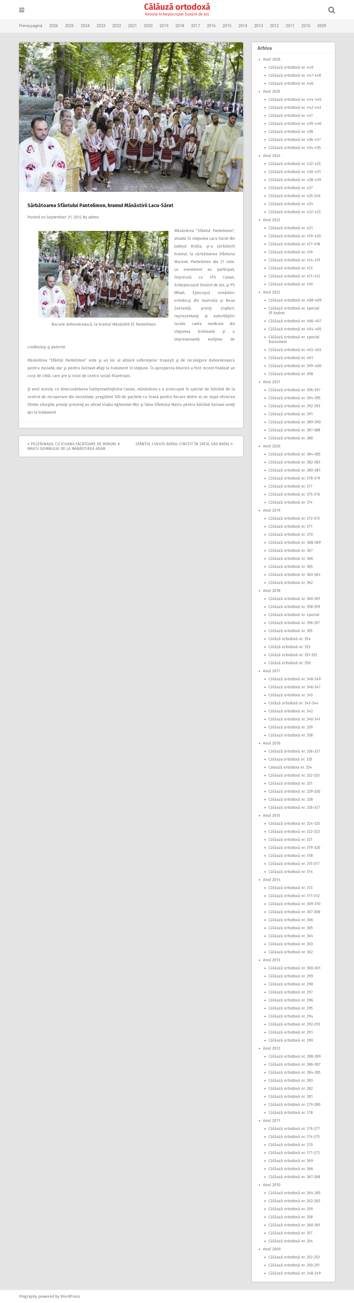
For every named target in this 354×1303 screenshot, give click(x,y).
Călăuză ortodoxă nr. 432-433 (295, 163)
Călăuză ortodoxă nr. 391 (291, 414)
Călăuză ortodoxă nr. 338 (291, 735)
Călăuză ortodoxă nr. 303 (291, 944)
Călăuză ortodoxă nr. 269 (291, 1160)
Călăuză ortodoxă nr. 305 (291, 928)
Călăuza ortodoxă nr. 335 (290, 759)
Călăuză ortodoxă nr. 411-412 (294, 276)
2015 (227, 26)
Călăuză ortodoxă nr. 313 (291, 887)
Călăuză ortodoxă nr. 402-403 (295, 349)
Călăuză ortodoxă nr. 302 (291, 952)
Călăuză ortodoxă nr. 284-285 (295, 1072)
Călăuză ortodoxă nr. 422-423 (295, 212)
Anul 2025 (271, 91)
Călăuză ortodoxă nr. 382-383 (294, 462)
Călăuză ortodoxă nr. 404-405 (295, 329)
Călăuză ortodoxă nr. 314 (291, 871)
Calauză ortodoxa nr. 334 (290, 767)
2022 (116, 26)
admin (93, 217)
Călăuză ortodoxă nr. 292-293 (294, 1024)
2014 (242, 26)
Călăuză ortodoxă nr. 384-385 (295, 454)
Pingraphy (28, 1296)
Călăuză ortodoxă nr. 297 (291, 992)
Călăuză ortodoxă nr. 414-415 (294, 260)
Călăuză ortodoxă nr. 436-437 (295, 139)
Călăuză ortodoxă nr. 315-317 (294, 863)
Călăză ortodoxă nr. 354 (290, 639)
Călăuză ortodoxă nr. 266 (291, 1168)
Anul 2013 (271, 960)
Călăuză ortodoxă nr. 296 (291, 1000)
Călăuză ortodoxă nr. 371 (291, 526)
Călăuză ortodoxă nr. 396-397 (295, 390)
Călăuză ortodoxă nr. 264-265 (295, 1193)
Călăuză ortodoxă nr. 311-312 (294, 895)
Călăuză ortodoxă (177, 7)
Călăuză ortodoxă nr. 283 (291, 1080)
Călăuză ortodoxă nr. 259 (291, 1209)
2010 (305, 26)
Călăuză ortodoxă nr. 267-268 (294, 1177)
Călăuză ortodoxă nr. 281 (291, 1096)
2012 (274, 26)
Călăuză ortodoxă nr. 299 (291, 976)
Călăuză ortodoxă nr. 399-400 (295, 366)
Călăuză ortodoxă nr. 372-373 (294, 518)
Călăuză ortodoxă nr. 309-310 (295, 904)
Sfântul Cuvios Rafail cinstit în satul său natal (184, 444)
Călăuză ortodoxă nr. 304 (291, 936)
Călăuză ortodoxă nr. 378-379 (294, 478)
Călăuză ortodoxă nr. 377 (291, 486)
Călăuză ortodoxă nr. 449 (291, 67)
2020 (148, 26)
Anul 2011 (271, 1120)
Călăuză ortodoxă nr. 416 (291, 252)
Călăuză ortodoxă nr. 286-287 (295, 1064)
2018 (179, 26)
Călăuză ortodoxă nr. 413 (291, 268)
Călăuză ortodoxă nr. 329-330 (294, 791)
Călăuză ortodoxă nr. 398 (291, 374)
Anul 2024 (271, 155)
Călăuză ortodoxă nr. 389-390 (295, 422)
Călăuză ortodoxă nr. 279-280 (295, 1104)
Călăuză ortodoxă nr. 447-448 (295, 75)
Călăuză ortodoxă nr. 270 (291, 1144)
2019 (164, 26)
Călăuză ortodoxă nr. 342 (291, 711)
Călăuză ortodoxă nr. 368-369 (295, 542)
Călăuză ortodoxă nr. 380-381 (295, 470)
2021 (132, 26)
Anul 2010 (271, 1185)
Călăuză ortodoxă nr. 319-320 (294, 847)
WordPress (70, 1296)
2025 (69, 26)
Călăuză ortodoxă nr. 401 (291, 358)
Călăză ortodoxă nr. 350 (290, 663)
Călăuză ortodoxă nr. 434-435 (295, 147)
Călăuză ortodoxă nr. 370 (291, 534)
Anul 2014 (271, 879)
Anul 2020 (271, 446)
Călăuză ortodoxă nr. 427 (291, 188)
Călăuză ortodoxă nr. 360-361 (294, 598)
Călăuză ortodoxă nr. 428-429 (295, 179)
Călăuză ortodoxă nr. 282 (291, 1088)
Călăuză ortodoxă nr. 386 (291, 438)
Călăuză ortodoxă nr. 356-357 (294, 622)
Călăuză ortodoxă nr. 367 (291, 550)
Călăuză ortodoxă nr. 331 (291, 783)
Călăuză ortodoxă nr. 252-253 (294, 1257)
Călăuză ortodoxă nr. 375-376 (294, 494)
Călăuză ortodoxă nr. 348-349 (295, 679)
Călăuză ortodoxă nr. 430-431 (295, 171)
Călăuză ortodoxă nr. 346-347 (295, 687)
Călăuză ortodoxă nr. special (294, 614)
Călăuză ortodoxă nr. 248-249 (295, 1273)
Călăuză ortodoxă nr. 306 (291, 920)
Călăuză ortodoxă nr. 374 (291, 502)
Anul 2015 (271, 815)
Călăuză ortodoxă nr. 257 (291, 1233)
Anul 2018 (271, 590)
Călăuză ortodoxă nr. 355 (291, 631)
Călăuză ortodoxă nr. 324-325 (294, 823)
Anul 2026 (271, 59)
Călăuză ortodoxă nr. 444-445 (295, 99)
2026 (53, 26)
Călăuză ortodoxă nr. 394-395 (295, 398)
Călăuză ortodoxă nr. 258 (291, 1217)
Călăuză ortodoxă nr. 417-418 (294, 244)
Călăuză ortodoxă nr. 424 (291, 204)
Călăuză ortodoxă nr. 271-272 (294, 1152)
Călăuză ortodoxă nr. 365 (291, 566)
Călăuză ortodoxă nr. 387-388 (294, 430)
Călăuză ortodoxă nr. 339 (291, 727)
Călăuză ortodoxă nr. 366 (291, 558)
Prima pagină (30, 26)
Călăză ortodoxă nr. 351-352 (293, 655)
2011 (290, 26)
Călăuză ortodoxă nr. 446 (291, 83)
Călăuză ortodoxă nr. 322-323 (294, 831)
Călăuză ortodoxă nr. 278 (291, 1112)
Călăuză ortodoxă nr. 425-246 (295, 196)
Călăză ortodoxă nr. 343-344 (293, 703)
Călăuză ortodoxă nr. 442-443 (295, 107)
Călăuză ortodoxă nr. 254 (291, 1241)
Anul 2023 (271, 220)
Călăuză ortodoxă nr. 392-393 (294, 406)
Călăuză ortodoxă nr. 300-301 (295, 968)
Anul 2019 (271, 510)
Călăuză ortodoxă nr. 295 (291, 1008)
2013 (258, 26)
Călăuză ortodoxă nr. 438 (291, 131)
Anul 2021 (271, 382)
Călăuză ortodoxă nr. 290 (291, 1040)
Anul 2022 (271, 292)
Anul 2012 (271, 1048)
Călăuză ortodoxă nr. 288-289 (295, 1056)
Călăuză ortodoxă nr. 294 (291, 1016)
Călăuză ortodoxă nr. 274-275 (294, 1136)
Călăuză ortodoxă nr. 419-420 (295, 236)
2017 (195, 26)
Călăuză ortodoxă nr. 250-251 (294, 1265)
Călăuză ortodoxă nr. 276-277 (294, 1128)
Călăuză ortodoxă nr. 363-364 (295, 574)
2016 (211, 26)
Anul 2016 (271, 743)
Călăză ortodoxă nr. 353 (289, 647)
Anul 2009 (272, 1249)
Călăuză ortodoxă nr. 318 (291, 855)
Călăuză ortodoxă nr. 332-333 (294, 775)
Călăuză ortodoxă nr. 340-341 (294, 719)
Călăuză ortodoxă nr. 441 (291, 115)
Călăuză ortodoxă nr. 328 (291, 799)
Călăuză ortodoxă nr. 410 (291, 284)
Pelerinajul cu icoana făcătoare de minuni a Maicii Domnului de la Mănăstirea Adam (73, 446)
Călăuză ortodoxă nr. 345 (291, 695)
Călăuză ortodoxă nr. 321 (291, 839)
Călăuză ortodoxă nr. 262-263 (294, 1201)
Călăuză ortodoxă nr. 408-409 (295, 300)
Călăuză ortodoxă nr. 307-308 (294, 912)
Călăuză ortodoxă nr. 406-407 (295, 321)
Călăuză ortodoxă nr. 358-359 (294, 606)
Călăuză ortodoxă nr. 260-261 (294, 1225)
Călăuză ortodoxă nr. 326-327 (294, 807)
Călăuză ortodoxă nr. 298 (291, 984)
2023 (101, 26)
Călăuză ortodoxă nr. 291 (291, 1032)
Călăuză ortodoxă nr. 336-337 (294, 751)
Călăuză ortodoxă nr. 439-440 (295, 123)
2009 (321, 26)
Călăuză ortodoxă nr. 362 (291, 582)
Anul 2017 (271, 671)
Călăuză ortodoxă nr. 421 (291, 228)
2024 (85, 26)
